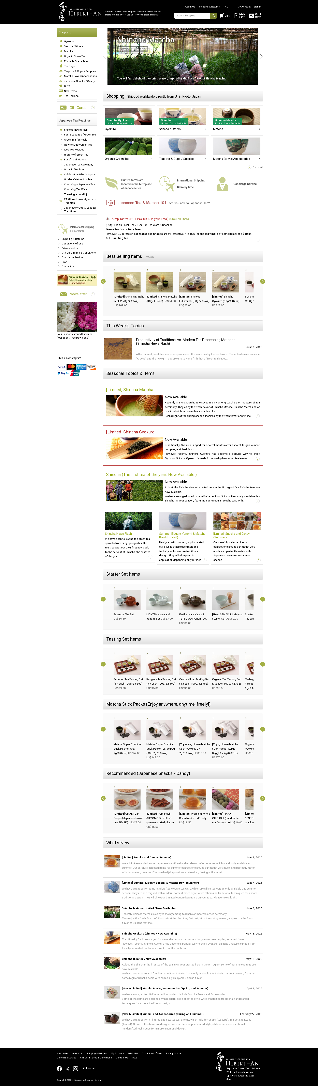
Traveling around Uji (75, 194)
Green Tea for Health (76, 139)
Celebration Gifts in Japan (79, 174)
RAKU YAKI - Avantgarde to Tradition (80, 201)
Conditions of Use (72, 243)
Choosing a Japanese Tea (79, 184)
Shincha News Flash (76, 129)
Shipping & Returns (209, 6)
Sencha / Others (73, 46)
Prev (102, 56)
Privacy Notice (70, 248)
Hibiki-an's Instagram (69, 358)
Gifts (67, 85)
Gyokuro (69, 41)
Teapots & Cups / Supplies (80, 71)
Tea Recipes (71, 95)
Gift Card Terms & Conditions (79, 252)
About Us (190, 6)
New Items (70, 91)
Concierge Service (72, 257)
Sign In (257, 6)
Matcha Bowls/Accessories (80, 76)
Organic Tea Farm (74, 169)
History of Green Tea (76, 154)
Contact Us (68, 266)
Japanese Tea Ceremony (78, 164)
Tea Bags (69, 66)
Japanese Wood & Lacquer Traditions (80, 209)
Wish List (133, 1053)
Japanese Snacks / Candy (79, 81)
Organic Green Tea (75, 56)
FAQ (226, 6)
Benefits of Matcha (75, 159)
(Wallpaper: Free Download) (77, 320)
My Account (244, 6)
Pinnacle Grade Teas (76, 61)
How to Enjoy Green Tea (78, 144)
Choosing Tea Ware (75, 189)
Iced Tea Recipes (74, 149)
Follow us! (89, 1068)
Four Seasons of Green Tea (80, 134)
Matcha (68, 51)
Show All (258, 167)
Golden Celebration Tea (78, 179)
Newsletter (62, 1053)
